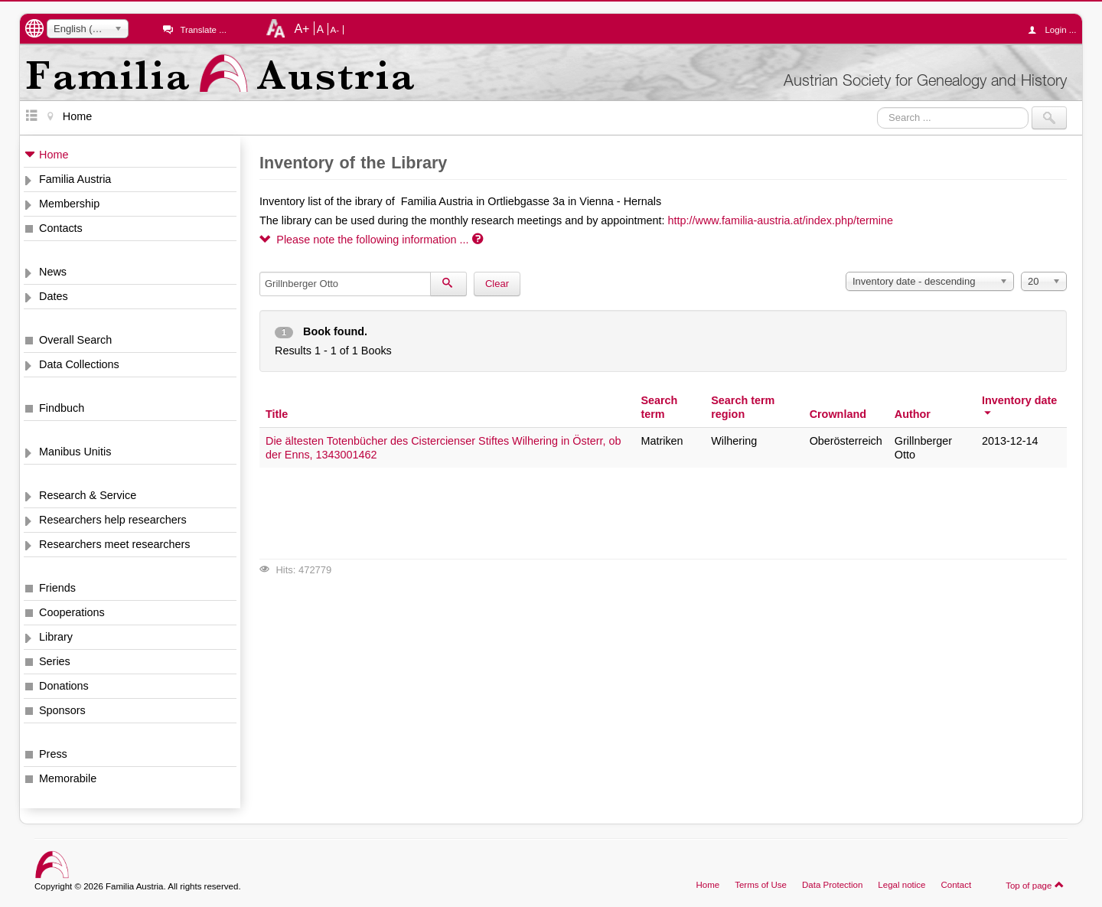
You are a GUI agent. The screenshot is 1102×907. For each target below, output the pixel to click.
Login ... (1056, 29)
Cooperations (72, 612)
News (53, 272)
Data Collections (79, 364)
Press (53, 754)
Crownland (838, 414)
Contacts (61, 228)
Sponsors (62, 710)
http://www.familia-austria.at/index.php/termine (780, 220)
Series (54, 661)
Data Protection (832, 884)
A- (335, 29)
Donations (64, 686)
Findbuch (61, 408)
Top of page (1035, 884)
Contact (956, 884)
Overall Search (75, 340)
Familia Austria (75, 179)
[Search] (448, 284)
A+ (301, 28)
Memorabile (67, 778)
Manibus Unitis (75, 451)
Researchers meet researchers (115, 544)
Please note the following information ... (371, 239)
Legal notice (901, 884)
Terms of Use (761, 884)
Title (277, 414)
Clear (497, 283)
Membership (69, 203)
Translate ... (203, 29)
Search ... (877, 106)
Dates (53, 296)
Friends (57, 588)
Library (56, 637)
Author (913, 414)
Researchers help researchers (113, 520)
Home (53, 154)
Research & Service (87, 495)
